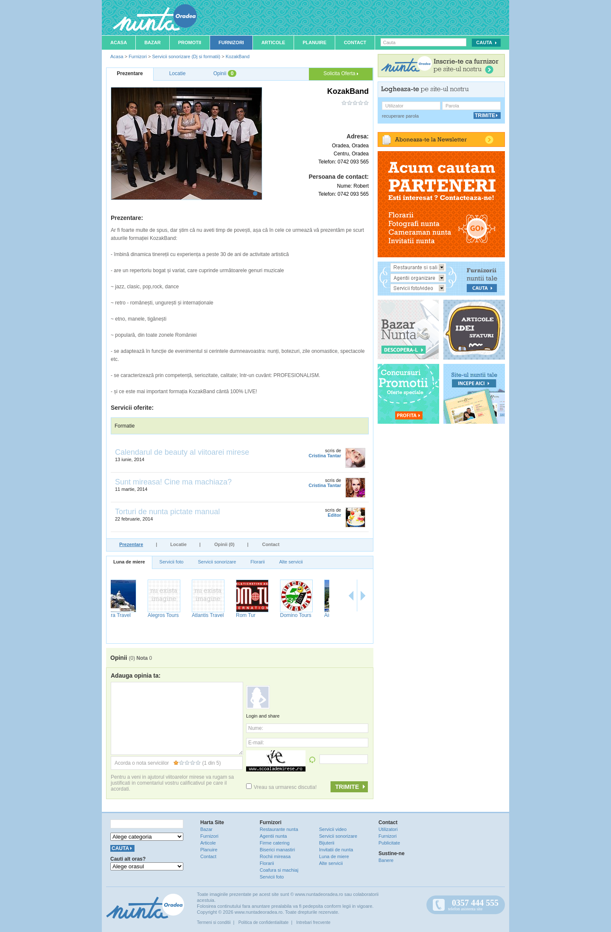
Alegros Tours (262, 615)
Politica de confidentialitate (263, 922)
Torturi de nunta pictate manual (167, 511)
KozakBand (237, 56)
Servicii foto (172, 561)
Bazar (152, 42)
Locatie (178, 544)
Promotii (189, 42)
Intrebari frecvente (313, 922)
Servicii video (333, 829)
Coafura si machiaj (279, 870)
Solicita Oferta (340, 73)
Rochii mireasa (275, 856)
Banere (385, 860)
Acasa (118, 42)
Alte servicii (291, 561)
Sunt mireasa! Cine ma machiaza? (173, 482)
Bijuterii (326, 842)
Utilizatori (388, 829)
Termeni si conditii (213, 922)
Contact (355, 42)
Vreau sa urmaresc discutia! (281, 787)
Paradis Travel (131, 615)
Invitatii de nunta (336, 849)
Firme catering (274, 842)
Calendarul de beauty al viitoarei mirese (182, 452)
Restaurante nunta (279, 829)
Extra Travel (216, 615)
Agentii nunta (273, 836)
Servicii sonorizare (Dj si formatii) (186, 56)
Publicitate (389, 842)
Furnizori (231, 42)
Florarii (257, 561)
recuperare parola (400, 115)
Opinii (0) (224, 544)
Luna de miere (129, 561)
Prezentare (131, 544)
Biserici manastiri (277, 849)
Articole (273, 42)
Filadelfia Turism (169, 618)
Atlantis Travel (307, 615)
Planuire (314, 42)
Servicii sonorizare (217, 561)
